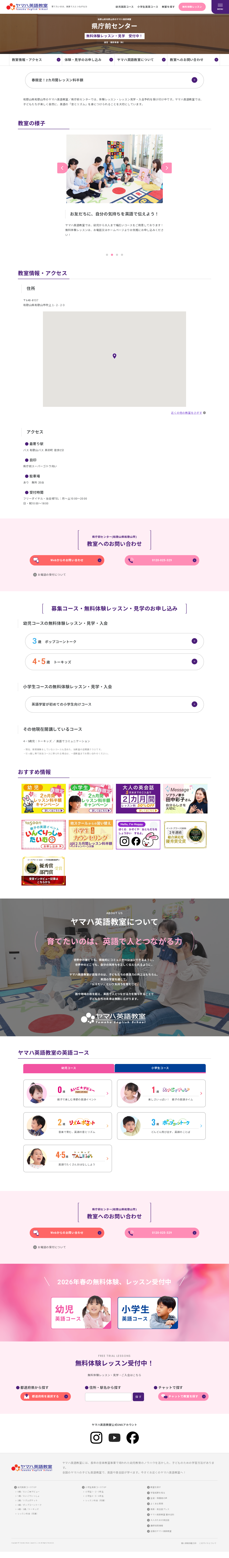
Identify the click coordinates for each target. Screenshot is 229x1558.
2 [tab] (112, 255)
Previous (62, 168)
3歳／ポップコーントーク (30, 1506)
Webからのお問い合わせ (67, 560)
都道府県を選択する (45, 1398)
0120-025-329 (162, 560)
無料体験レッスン (191, 6)
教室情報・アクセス (27, 60)
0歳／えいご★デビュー (29, 1493)
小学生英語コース (144, 6)
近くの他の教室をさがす (186, 413)
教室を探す (165, 6)
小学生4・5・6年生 (94, 1497)
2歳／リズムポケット (28, 1502)
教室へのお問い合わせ (187, 60)
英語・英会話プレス (159, 1511)
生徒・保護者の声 (158, 1500)
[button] (114, 356)
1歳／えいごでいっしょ (29, 1497)
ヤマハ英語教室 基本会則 (162, 1516)
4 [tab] (122, 255)
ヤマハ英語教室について (135, 60)
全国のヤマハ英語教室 (161, 1532)
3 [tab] (117, 255)
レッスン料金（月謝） (28, 1515)
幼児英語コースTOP (27, 1489)
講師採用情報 (156, 1527)
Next (166, 168)
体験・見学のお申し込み (83, 60)
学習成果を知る (157, 1494)
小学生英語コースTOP (95, 1489)
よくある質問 (156, 1505)
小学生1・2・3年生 (94, 1493)
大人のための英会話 (159, 1521)
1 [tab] (107, 255)
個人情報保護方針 (189, 1545)
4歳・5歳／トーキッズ (28, 1511)
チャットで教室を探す (184, 1398)
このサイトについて (207, 1545)
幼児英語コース (120, 6)
